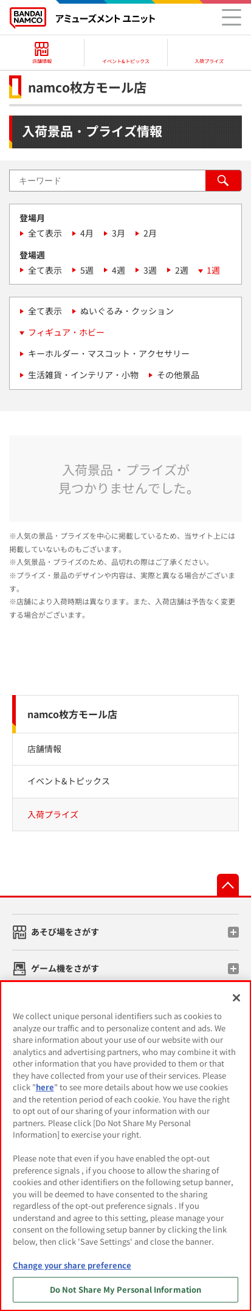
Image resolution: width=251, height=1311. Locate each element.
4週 (118, 270)
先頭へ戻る (228, 885)
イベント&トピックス (68, 781)
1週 (213, 270)
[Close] (236, 997)
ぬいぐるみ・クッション (127, 311)
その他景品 (178, 374)
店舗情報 (44, 748)
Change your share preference (72, 1265)
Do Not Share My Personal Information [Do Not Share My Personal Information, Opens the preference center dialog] (126, 1289)
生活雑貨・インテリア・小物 (83, 374)
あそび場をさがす (65, 931)
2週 (181, 270)
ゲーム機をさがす (65, 968)
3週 (150, 270)
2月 (150, 233)
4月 (87, 233)
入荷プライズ (52, 814)
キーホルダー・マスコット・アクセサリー (109, 353)
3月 (118, 233)
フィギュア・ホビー (66, 332)
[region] (125, 1146)
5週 (87, 270)
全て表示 (45, 233)
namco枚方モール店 (72, 714)
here (45, 1087)
